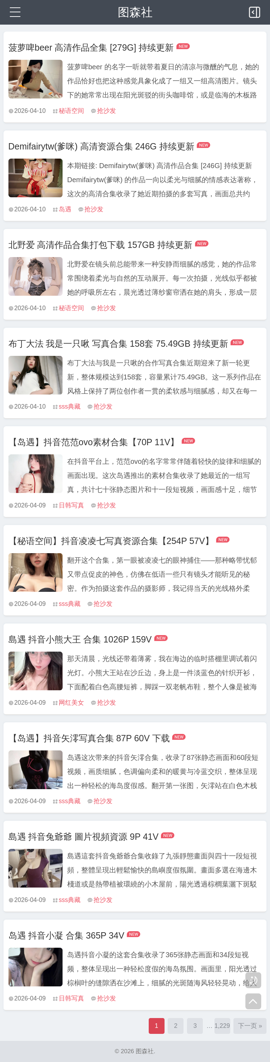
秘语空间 (71, 110)
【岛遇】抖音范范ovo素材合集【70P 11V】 (93, 442)
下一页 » (250, 1025)
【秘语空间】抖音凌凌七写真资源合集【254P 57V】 (111, 541)
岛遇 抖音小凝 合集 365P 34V (66, 935)
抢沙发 (106, 110)
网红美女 (71, 702)
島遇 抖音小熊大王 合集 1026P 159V (80, 639)
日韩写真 (71, 505)
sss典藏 (70, 406)
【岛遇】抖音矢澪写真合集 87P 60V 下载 (89, 738)
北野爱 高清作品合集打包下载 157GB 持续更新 (100, 245)
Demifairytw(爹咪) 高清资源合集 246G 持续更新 (101, 146)
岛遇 (65, 209)
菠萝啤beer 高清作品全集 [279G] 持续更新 (91, 47)
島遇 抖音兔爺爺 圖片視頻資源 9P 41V (83, 837)
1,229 (222, 1025)
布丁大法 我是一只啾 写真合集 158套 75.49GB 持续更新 (118, 343)
